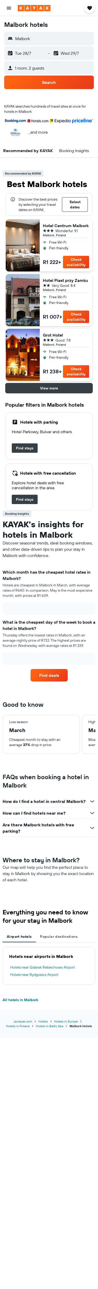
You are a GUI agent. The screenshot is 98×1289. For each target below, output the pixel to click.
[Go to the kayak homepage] (34, 8)
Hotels (43, 1021)
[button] (9, 8)
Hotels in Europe (66, 1021)
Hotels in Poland (18, 1026)
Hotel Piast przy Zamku (65, 280)
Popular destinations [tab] (59, 936)
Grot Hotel (53, 335)
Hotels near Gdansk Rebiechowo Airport (42, 967)
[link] (25, 448)
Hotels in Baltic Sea (49, 1026)
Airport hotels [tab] (19, 936)
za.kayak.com (23, 1021)
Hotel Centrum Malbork (66, 225)
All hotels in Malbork (20, 999)
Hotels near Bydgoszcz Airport (34, 974)
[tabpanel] (49, 965)
